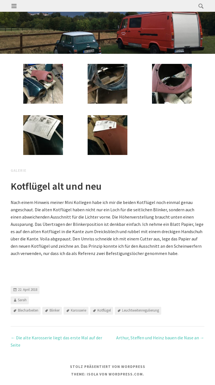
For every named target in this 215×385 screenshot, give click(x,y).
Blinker (55, 310)
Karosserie (78, 310)
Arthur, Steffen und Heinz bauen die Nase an (160, 337)
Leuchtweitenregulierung (140, 310)
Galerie (18, 170)
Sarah (22, 300)
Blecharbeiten (28, 310)
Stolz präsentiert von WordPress (107, 366)
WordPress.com (126, 374)
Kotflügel (104, 310)
